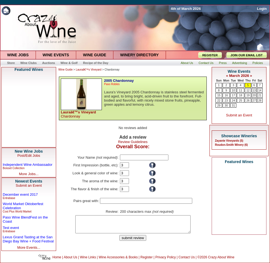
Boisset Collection (13, 168)
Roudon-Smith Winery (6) (231, 144)
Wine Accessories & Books (118, 257)
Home (57, 257)
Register (146, 257)
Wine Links (88, 257)
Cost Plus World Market (17, 211)
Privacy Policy (165, 257)
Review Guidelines (133, 142)
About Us (70, 257)
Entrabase (9, 198)
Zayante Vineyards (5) (229, 140)
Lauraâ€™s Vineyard (89, 69)
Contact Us (187, 257)
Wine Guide (65, 69)
